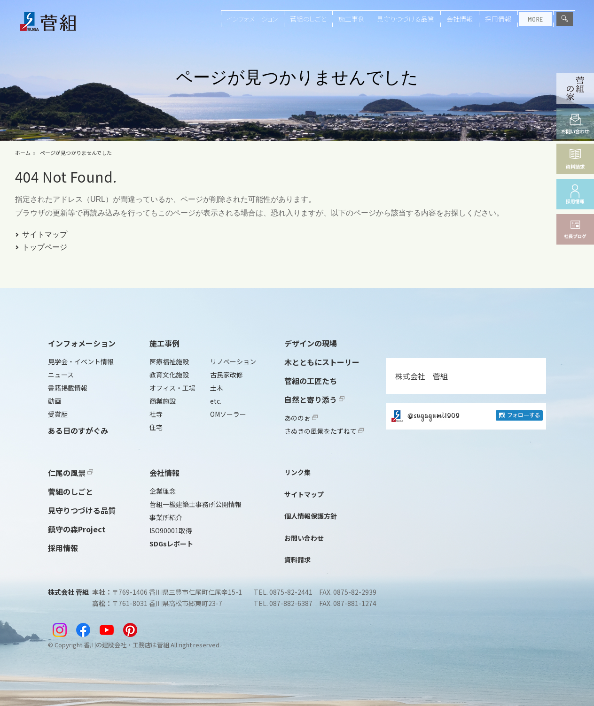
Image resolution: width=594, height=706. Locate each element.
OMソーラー (228, 414)
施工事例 (351, 18)
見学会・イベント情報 (81, 361)
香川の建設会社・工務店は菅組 (126, 644)
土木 (216, 387)
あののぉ (301, 417)
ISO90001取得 (170, 530)
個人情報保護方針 (310, 516)
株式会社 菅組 (421, 376)
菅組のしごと (308, 18)
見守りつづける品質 (405, 18)
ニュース (61, 374)
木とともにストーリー (322, 362)
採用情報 (498, 18)
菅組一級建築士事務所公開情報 (195, 504)
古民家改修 (226, 374)
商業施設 (162, 401)
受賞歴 (58, 414)
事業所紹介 (165, 517)
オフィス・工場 (172, 387)
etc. (215, 401)
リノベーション (233, 361)
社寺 (156, 414)
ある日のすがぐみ (78, 430)
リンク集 (297, 472)
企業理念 (162, 491)
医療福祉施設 (169, 361)
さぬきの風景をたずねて (324, 431)
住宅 (156, 427)
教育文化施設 (169, 374)
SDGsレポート (171, 543)
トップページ (44, 247)
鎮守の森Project (77, 529)
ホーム (23, 152)
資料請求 (297, 559)
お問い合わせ (304, 538)
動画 (54, 401)
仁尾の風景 (70, 472)
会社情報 (459, 18)
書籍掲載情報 (67, 387)
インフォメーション (252, 18)
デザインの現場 (310, 343)
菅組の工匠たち (310, 380)
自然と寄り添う (314, 399)
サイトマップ (44, 234)
